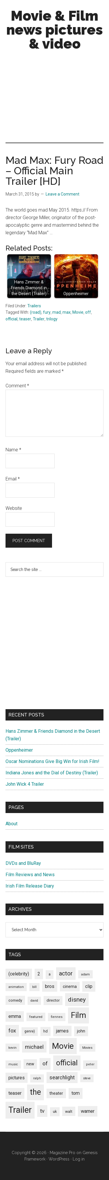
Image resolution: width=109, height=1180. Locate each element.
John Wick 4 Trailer (25, 784)
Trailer (38, 319)
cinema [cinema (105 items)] (70, 986)
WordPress (59, 1159)
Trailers (34, 306)
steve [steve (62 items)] (87, 1078)
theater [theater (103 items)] (56, 1093)
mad (56, 312)
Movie (77, 312)
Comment (17, 385)
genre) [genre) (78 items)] (29, 1031)
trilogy (52, 319)
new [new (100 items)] (30, 1064)
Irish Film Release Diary (30, 886)
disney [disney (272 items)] (77, 999)
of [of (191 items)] (45, 1063)
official (11, 319)
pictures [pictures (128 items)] (16, 1077)
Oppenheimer (19, 750)
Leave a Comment (62, 194)
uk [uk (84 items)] (55, 1111)
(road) (35, 312)
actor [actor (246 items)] (66, 973)
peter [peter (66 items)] (90, 1064)
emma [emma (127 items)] (14, 1016)
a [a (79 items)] (50, 974)
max (66, 312)
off (88, 312)
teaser (25, 319)
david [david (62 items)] (34, 1000)
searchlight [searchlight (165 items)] (62, 1077)
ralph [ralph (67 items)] (37, 1078)
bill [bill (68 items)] (34, 987)
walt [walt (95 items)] (68, 1111)
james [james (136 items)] (62, 1031)
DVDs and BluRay (23, 863)
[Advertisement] (54, 98)
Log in (79, 1159)
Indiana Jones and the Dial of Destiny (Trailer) (52, 773)
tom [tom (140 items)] (76, 1093)
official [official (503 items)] (67, 1063)
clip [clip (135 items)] (88, 986)
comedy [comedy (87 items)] (15, 1000)
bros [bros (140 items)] (49, 986)
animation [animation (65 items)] (16, 987)
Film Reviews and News (30, 874)
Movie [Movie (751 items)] (63, 1046)
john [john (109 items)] (81, 1031)
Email (13, 479)
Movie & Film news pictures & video (54, 30)
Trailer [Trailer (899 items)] (20, 1110)
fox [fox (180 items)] (12, 1031)
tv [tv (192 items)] (42, 1111)
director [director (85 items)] (53, 1000)
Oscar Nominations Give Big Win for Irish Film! (52, 761)
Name (13, 450)
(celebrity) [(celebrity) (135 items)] (18, 974)
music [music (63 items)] (13, 1064)
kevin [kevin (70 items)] (12, 1048)
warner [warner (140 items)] (87, 1111)
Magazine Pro (62, 1152)
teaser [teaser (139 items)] (15, 1093)
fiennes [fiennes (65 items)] (56, 1017)
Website (14, 508)
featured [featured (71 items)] (35, 1017)
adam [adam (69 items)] (85, 974)
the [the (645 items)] (35, 1092)
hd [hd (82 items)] (45, 1031)
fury (47, 312)
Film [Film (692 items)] (78, 1015)
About (11, 823)
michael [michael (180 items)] (34, 1047)
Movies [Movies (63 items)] (87, 1048)
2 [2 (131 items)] (38, 974)
